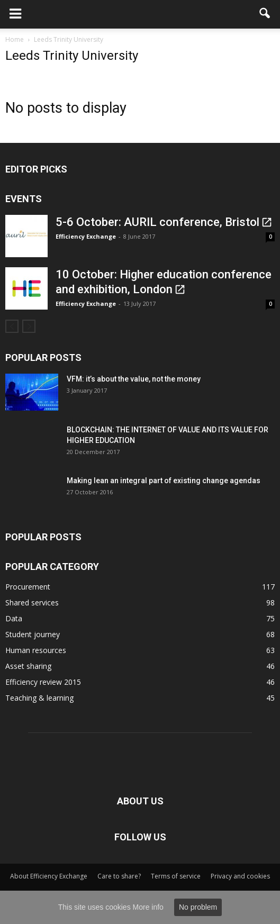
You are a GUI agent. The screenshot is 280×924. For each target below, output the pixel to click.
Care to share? (119, 876)
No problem (198, 907)
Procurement (27, 587)
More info (148, 907)
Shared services (32, 602)
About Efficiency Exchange (48, 876)
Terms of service (176, 876)
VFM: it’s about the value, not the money (134, 379)
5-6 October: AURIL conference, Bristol (157, 222)
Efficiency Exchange (86, 236)
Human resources (35, 650)
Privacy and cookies (240, 876)
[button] (265, 14)
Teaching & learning (39, 698)
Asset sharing (28, 666)
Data (13, 618)
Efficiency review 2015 (43, 682)
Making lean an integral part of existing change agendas (163, 480)
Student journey (32, 634)
